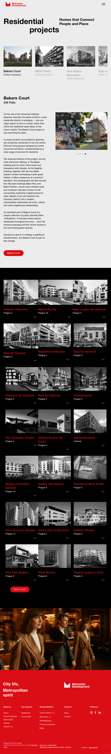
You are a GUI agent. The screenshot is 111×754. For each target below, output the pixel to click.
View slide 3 (82, 153)
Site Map (68, 747)
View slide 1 (77, 153)
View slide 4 (85, 153)
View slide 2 (80, 153)
